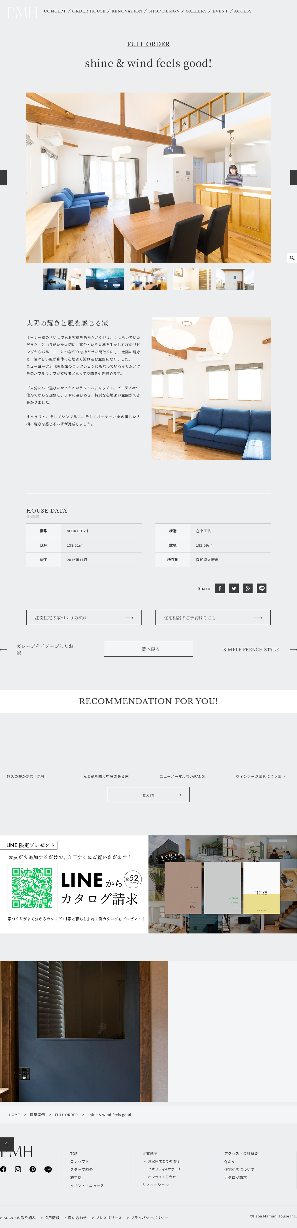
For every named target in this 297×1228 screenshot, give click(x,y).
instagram (18, 1169)
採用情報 (52, 1217)
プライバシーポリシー (149, 1217)
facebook (3, 1169)
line (47, 1169)
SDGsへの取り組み (20, 1217)
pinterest (32, 1169)
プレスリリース (109, 1217)
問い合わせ (77, 1217)
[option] (148, 178)
